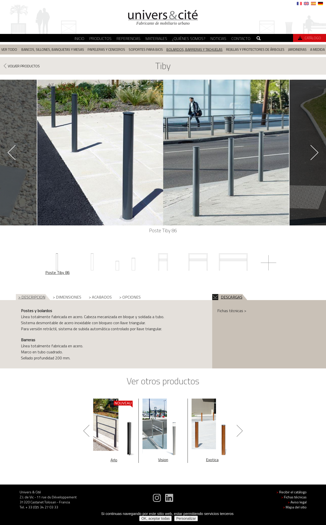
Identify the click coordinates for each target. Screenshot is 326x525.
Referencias (128, 38)
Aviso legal (297, 502)
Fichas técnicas (294, 497)
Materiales (156, 38)
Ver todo (9, 49)
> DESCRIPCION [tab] (31, 297)
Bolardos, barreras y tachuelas (194, 49)
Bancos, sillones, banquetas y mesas (52, 49)
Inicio (79, 38)
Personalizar (186, 518)
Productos (100, 38)
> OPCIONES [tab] (130, 297)
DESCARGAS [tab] (227, 297)
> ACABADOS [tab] (100, 297)
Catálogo (309, 37)
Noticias (218, 38)
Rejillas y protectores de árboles (255, 49)
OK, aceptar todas (155, 518)
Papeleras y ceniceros (106, 49)
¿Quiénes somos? (188, 38)
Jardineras (297, 49)
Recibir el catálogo (291, 492)
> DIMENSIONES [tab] (67, 297)
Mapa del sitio (295, 507)
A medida (317, 49)
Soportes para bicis (146, 49)
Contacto (240, 38)
